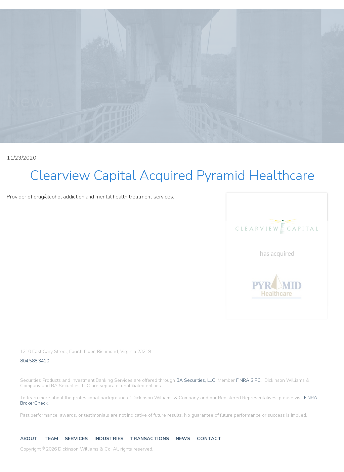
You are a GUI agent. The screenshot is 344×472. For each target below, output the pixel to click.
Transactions (149, 438)
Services (76, 438)
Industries (108, 438)
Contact (209, 438)
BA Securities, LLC (195, 380)
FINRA (242, 380)
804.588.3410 (34, 361)
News (183, 438)
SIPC (256, 380)
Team (51, 438)
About (29, 438)
